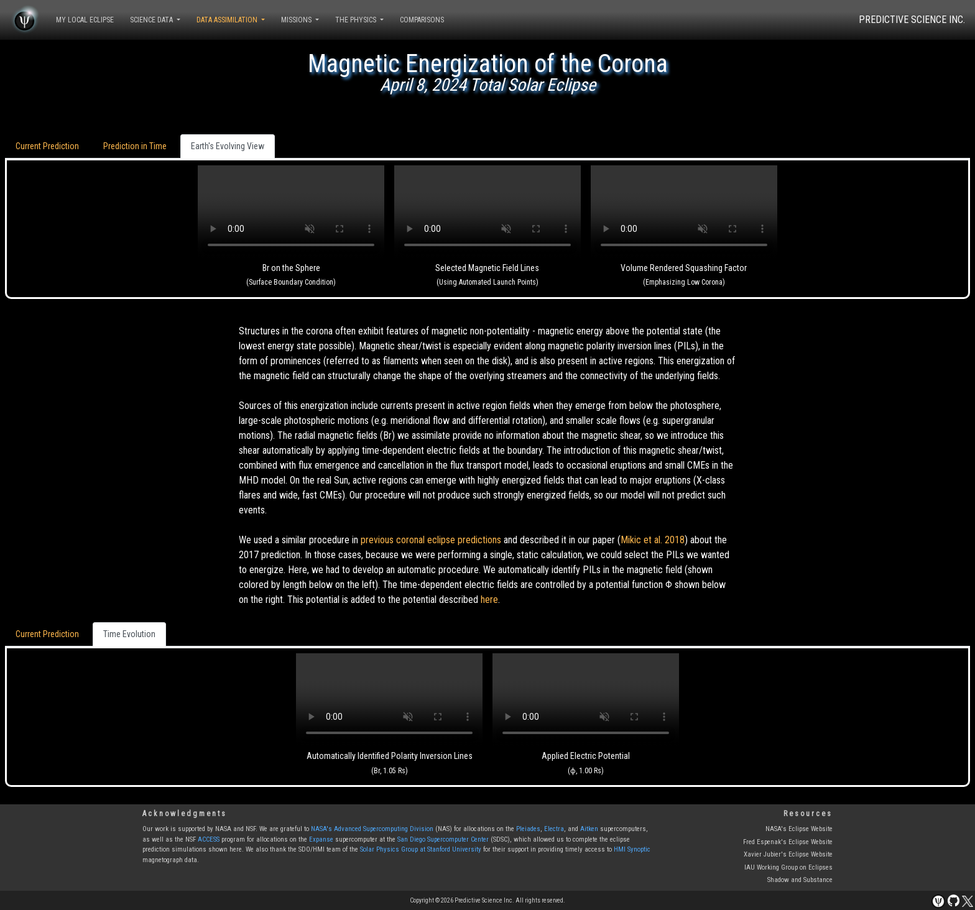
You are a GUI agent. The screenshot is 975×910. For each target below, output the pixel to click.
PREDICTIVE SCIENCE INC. (912, 19)
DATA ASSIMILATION (227, 20)
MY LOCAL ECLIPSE (85, 20)
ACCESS (208, 839)
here (489, 599)
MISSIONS (297, 20)
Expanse (321, 839)
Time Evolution (129, 634)
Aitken (589, 829)
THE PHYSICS (356, 20)
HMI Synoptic (632, 849)
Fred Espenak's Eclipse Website (788, 842)
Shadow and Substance (800, 880)
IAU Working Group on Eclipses (788, 867)
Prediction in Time (135, 146)
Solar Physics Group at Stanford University (420, 849)
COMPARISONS (422, 20)
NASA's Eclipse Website (799, 829)
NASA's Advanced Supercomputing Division (372, 829)
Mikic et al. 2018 (653, 540)
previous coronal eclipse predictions (431, 540)
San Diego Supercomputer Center (443, 839)
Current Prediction (47, 146)
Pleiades (528, 829)
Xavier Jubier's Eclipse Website (788, 854)
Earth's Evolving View (227, 146)
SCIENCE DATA (152, 20)
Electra (554, 829)
